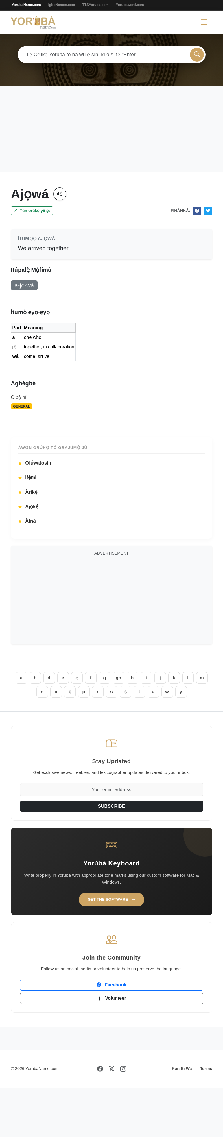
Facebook (111, 984)
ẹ (76, 677)
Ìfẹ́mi (27, 477)
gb (118, 677)
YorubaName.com (26, 5)
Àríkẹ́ (27, 492)
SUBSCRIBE (111, 806)
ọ (70, 691)
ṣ (125, 691)
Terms (206, 1068)
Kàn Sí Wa (182, 1068)
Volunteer (111, 998)
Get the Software (112, 899)
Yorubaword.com (130, 5)
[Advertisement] (111, 129)
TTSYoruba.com (95, 5)
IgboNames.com (61, 5)
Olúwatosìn (34, 463)
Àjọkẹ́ (28, 506)
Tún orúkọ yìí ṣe (32, 210)
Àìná (27, 521)
